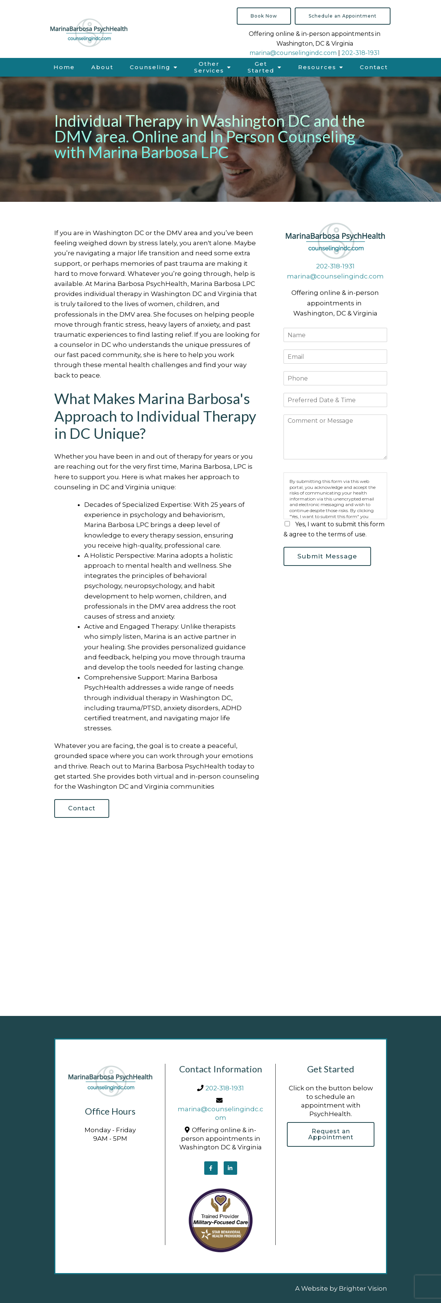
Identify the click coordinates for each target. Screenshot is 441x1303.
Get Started (261, 67)
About (102, 67)
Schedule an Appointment (343, 16)
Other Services (209, 67)
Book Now (264, 16)
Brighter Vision (363, 1288)
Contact (374, 67)
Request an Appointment (330, 1134)
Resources (317, 67)
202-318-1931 (361, 52)
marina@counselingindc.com (293, 52)
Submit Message (327, 556)
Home (64, 67)
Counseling (150, 67)
